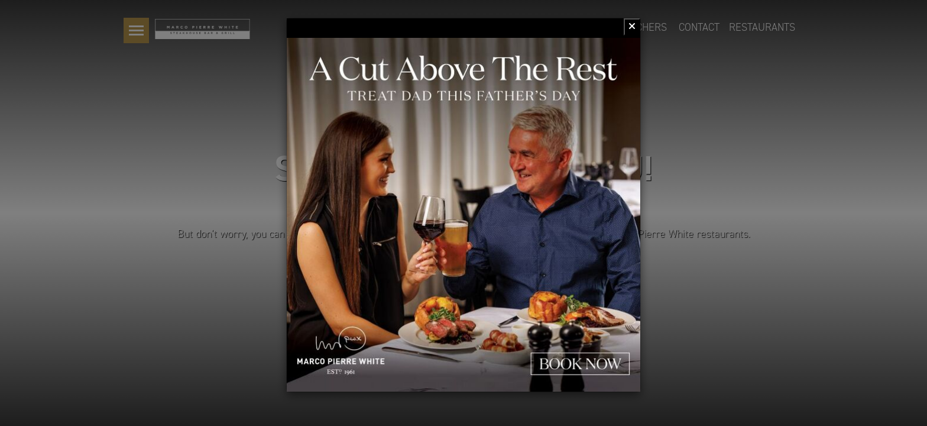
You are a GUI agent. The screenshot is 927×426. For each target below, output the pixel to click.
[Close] (632, 27)
